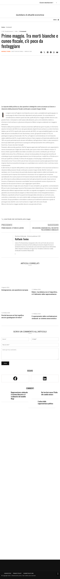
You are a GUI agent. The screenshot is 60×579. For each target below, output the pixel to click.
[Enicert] (30, 212)
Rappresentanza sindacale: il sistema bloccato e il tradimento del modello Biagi (19, 395)
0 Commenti (23, 31)
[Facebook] (15, 378)
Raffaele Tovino (5, 51)
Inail (13, 219)
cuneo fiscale (7, 219)
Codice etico (7, 573)
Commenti (9, 27)
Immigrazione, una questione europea (14, 290)
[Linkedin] (45, 378)
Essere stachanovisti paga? (48, 2)
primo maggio (27, 219)
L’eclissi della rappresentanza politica (45, 402)
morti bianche (18, 219)
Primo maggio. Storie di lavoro (12, 228)
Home (3, 27)
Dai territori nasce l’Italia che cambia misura (49, 393)
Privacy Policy (17, 573)
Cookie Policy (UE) (28, 573)
